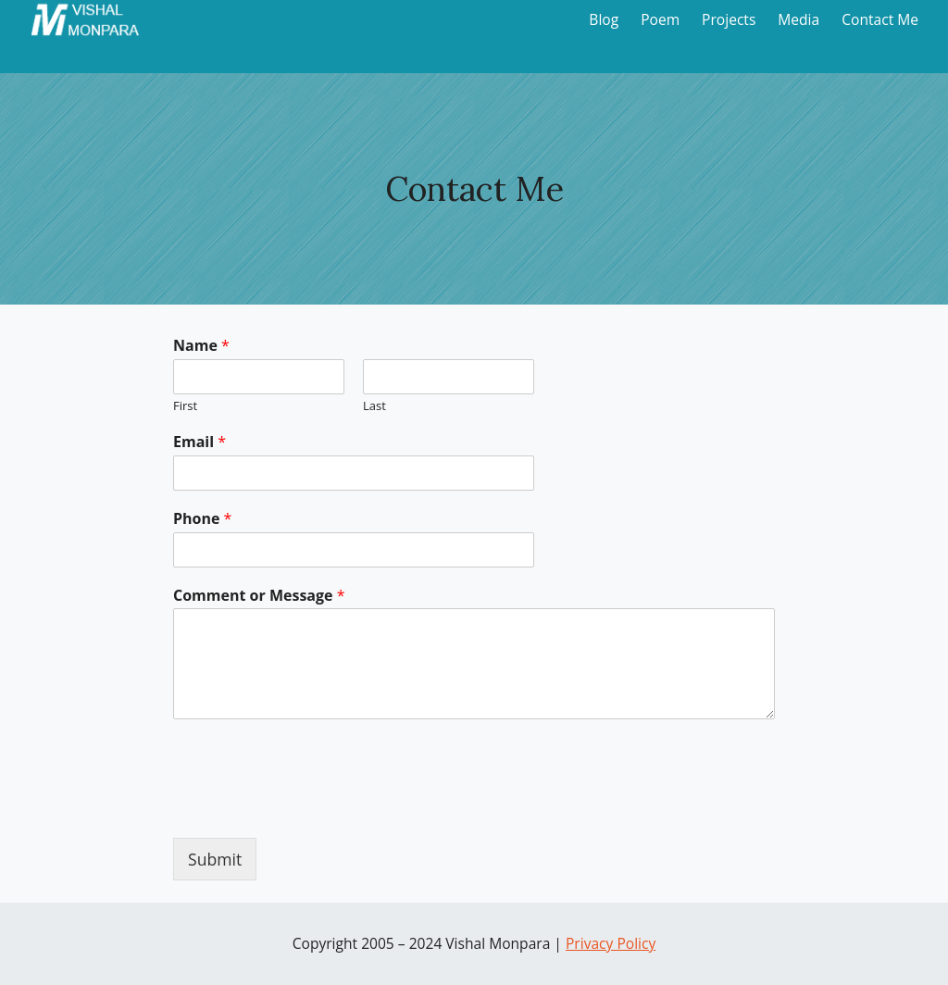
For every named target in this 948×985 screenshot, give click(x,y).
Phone (202, 519)
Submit (215, 859)
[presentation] (314, 807)
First (185, 406)
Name (201, 345)
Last (374, 406)
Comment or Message (259, 595)
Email (199, 442)
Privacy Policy (610, 943)
